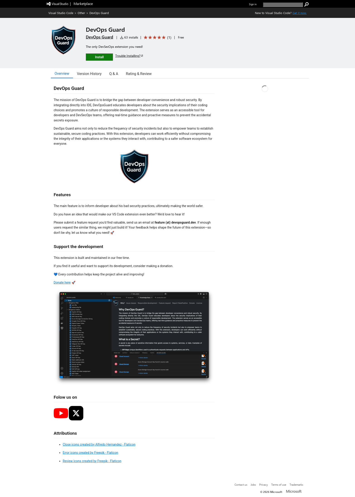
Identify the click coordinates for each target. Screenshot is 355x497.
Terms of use (278, 484)
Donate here (62, 282)
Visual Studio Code (60, 13)
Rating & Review (139, 74)
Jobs (253, 484)
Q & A (113, 74)
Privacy (263, 484)
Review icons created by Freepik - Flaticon (92, 461)
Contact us (241, 484)
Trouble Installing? (129, 55)
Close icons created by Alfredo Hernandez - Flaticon (99, 444)
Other (81, 13)
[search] (283, 4)
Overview (62, 73)
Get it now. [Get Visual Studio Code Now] (300, 13)
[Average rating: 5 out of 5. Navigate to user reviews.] (156, 37)
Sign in (253, 4)
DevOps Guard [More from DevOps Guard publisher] (99, 37)
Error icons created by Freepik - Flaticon (90, 452)
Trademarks (296, 484)
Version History (89, 74)
